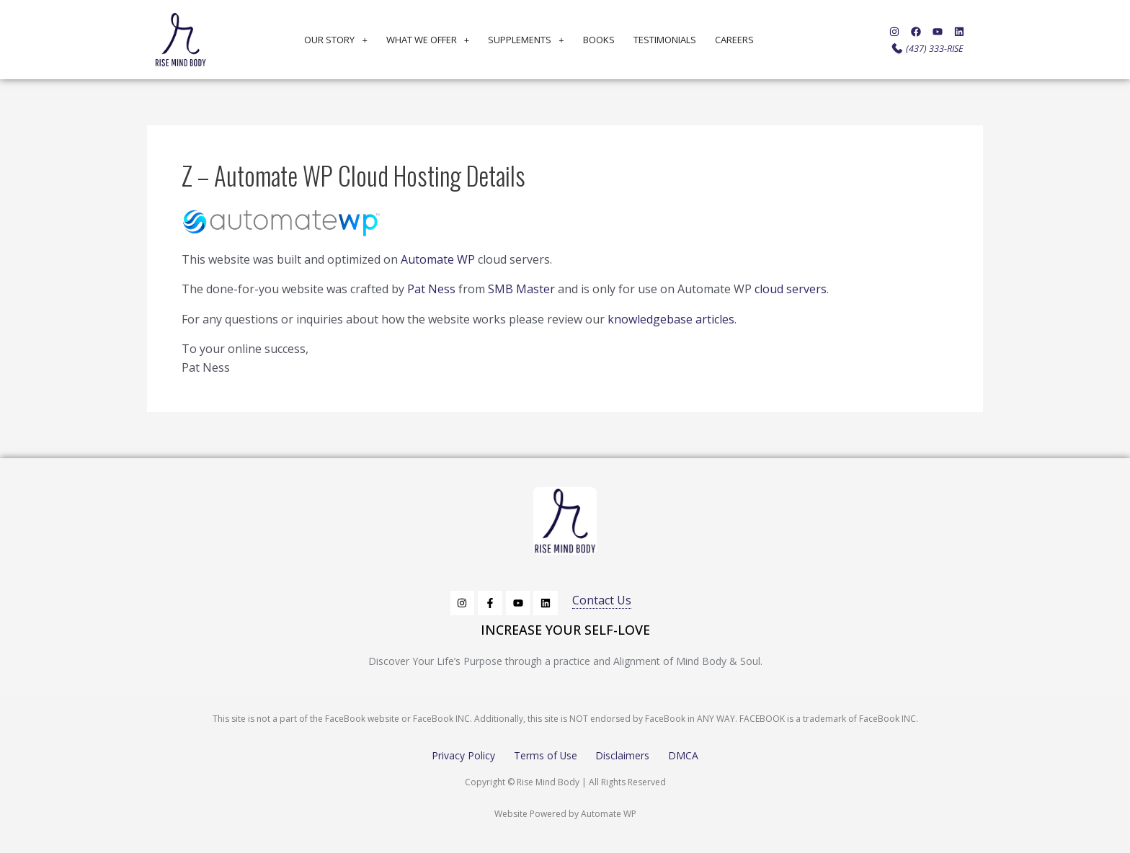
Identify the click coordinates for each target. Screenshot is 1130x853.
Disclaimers (623, 755)
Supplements (526, 40)
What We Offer (427, 40)
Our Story (335, 40)
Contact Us (601, 600)
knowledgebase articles (671, 319)
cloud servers (791, 289)
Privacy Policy (462, 755)
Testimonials (664, 39)
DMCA (684, 755)
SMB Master (521, 289)
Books (599, 39)
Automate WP (438, 259)
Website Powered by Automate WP (565, 814)
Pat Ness (431, 289)
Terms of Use (545, 755)
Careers (734, 39)
